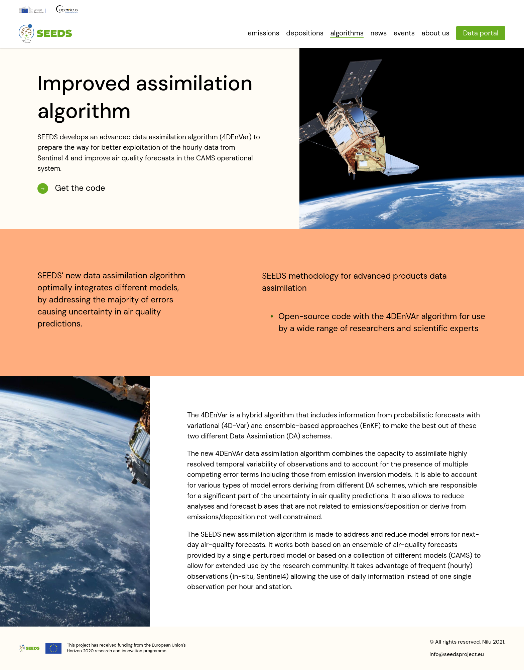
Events (404, 33)
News (379, 33)
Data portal (481, 33)
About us (435, 33)
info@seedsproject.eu (456, 654)
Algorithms (347, 33)
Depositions (304, 33)
